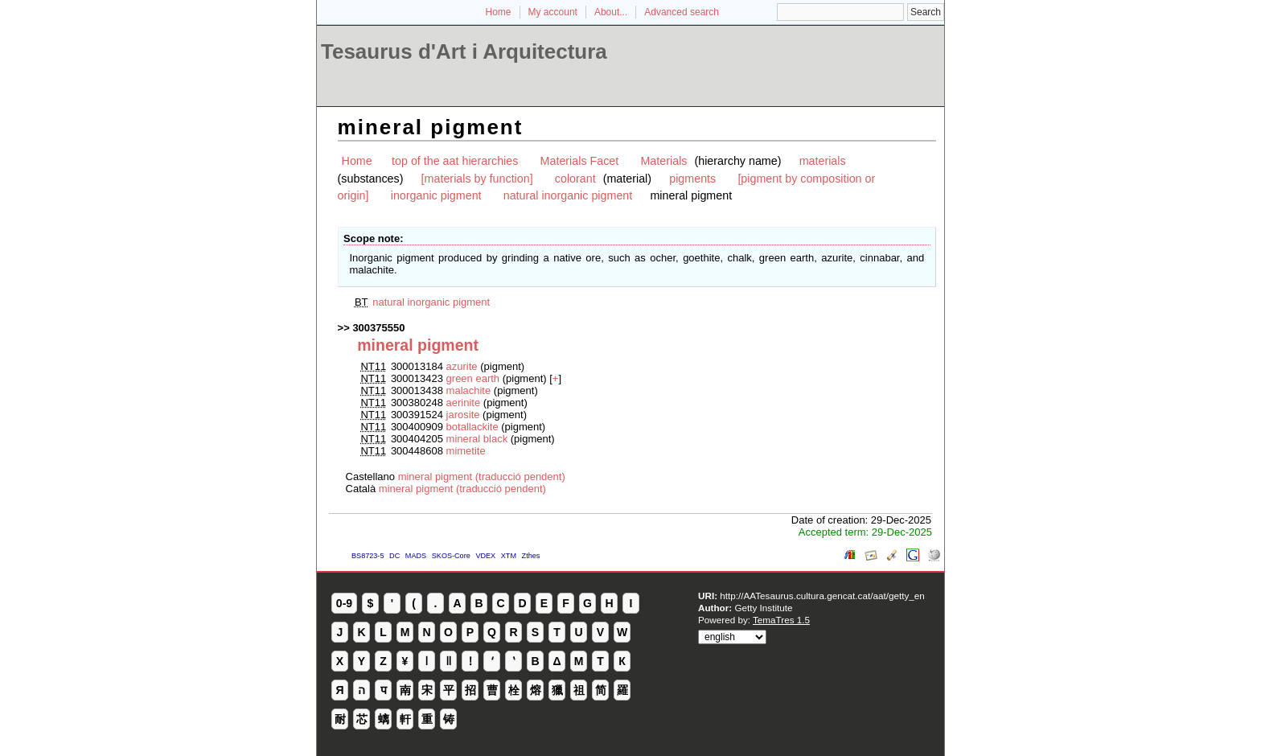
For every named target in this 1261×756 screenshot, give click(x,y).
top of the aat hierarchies (455, 160)
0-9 (344, 603)
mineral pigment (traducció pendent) (481, 476)
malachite (468, 390)
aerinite (463, 402)
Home (498, 12)
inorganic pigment (436, 195)
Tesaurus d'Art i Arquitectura (464, 51)
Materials (663, 160)
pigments (692, 178)
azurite (462, 366)
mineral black (477, 439)
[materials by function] (477, 178)
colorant (575, 178)
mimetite (466, 451)
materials (822, 160)
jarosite (463, 415)
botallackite (472, 427)
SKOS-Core (451, 556)
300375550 (378, 328)
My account (552, 12)
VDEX (485, 556)
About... (610, 12)
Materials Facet (579, 160)
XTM (508, 556)
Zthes (531, 556)
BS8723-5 (367, 556)
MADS (415, 556)
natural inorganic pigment (568, 195)
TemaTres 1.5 (781, 619)
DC (394, 556)
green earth (473, 378)
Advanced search (681, 12)
